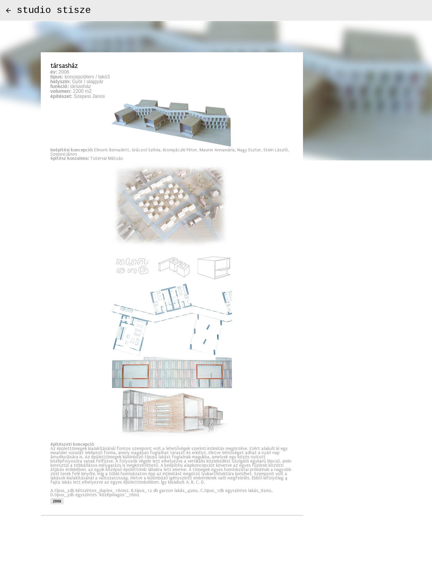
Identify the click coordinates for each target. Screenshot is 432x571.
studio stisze (54, 10)
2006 (57, 501)
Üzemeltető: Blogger (216, 550)
